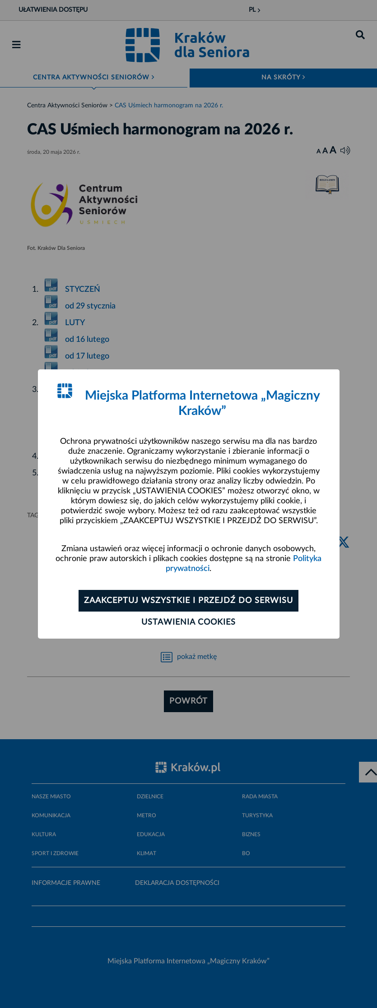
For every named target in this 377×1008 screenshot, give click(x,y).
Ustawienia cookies (188, 622)
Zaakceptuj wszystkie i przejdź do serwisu (188, 601)
